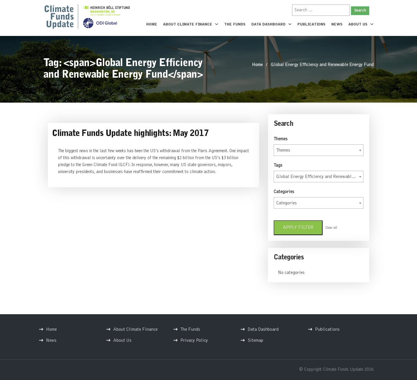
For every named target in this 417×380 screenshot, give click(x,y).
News (337, 24)
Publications (311, 24)
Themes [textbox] (283, 150)
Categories (284, 192)
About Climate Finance (190, 24)
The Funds (235, 24)
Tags (278, 165)
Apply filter (298, 227)
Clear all (331, 228)
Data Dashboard (271, 24)
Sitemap (255, 340)
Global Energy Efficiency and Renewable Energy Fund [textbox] (319, 176)
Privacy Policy (194, 340)
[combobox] (318, 150)
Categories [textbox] (286, 203)
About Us (361, 24)
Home (151, 24)
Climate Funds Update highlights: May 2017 (130, 134)
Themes (281, 139)
